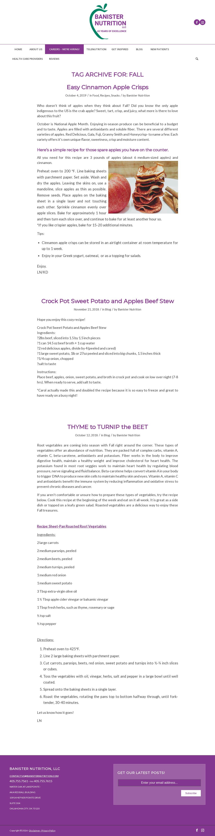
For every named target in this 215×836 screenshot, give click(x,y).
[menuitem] (18, 49)
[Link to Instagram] (202, 22)
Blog (108, 309)
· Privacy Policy (47, 830)
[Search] (196, 59)
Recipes (105, 95)
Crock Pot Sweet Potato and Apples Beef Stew (107, 301)
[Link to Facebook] (197, 22)
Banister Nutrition (138, 95)
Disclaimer (34, 830)
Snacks (115, 95)
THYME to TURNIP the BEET (107, 427)
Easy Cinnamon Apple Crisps (107, 87)
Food (95, 95)
